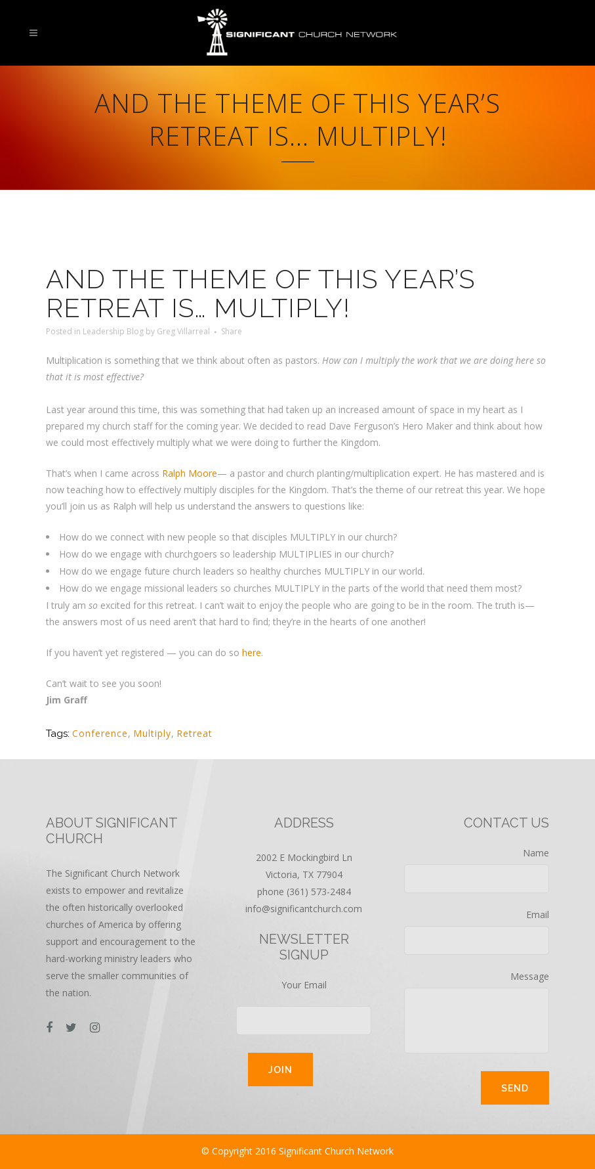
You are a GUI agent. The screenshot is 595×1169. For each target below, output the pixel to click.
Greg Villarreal (183, 331)
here (251, 652)
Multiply (152, 733)
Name (476, 870)
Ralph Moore (189, 473)
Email (476, 931)
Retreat (194, 733)
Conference (100, 733)
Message (476, 1011)
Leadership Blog (113, 331)
